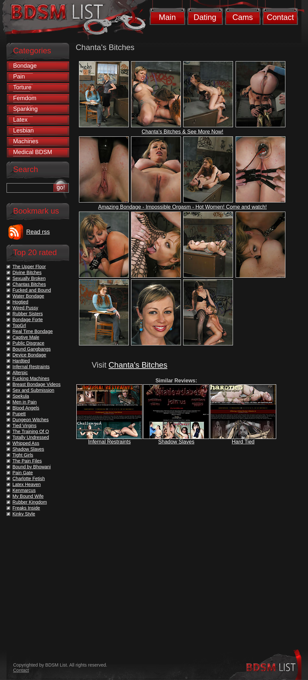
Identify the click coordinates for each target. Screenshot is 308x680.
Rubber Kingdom (29, 502)
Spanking (25, 109)
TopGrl (19, 325)
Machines (25, 141)
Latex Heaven (26, 484)
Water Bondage (28, 296)
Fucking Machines (30, 378)
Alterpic (20, 372)
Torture (22, 87)
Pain (19, 76)
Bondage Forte (27, 319)
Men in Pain (24, 402)
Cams (242, 17)
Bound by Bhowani (31, 466)
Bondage (25, 65)
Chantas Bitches (29, 284)
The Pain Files (27, 460)
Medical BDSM (32, 152)
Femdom (24, 98)
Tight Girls (22, 455)
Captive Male (25, 337)
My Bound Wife (28, 496)
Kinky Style (23, 513)
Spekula (20, 396)
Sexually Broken (29, 278)
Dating (205, 17)
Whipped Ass (25, 443)
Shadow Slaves (176, 442)
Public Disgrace (28, 343)
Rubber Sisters (27, 313)
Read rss (38, 232)
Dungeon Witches (30, 419)
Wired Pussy (25, 307)
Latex (20, 119)
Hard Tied (243, 442)
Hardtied (21, 360)
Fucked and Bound (31, 290)
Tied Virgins (24, 425)
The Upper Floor (29, 266)
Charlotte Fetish (28, 478)
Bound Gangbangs (31, 349)
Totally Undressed (30, 437)
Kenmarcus (24, 490)
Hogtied (20, 302)
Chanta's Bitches (137, 364)
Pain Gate (22, 472)
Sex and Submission (33, 390)
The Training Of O (30, 431)
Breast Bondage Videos (36, 384)
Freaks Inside (26, 508)
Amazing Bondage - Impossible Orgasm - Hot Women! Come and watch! (182, 207)
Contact (280, 17)
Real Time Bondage (32, 331)
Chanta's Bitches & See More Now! (182, 131)
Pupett (19, 413)
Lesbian (23, 130)
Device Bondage (29, 354)
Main (167, 17)
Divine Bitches (27, 272)
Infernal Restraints (109, 442)
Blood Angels (25, 407)
